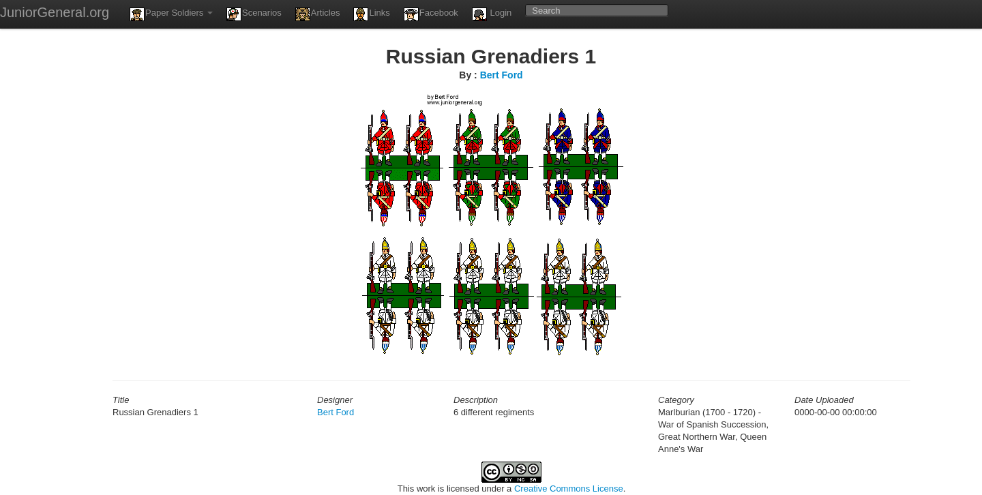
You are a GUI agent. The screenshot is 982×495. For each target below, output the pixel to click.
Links (371, 14)
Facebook (431, 14)
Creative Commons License (568, 488)
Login (491, 14)
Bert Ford (501, 75)
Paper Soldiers (171, 14)
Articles (317, 14)
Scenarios (254, 14)
